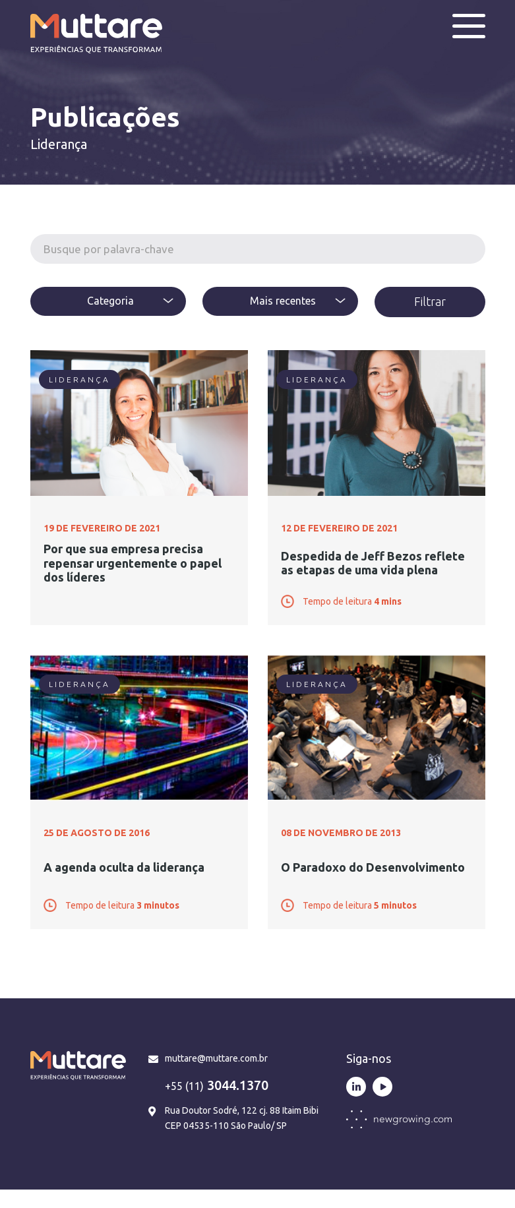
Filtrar (430, 301)
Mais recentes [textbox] (283, 301)
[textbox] (108, 300)
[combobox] (108, 301)
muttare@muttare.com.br (216, 1077)
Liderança (79, 379)
